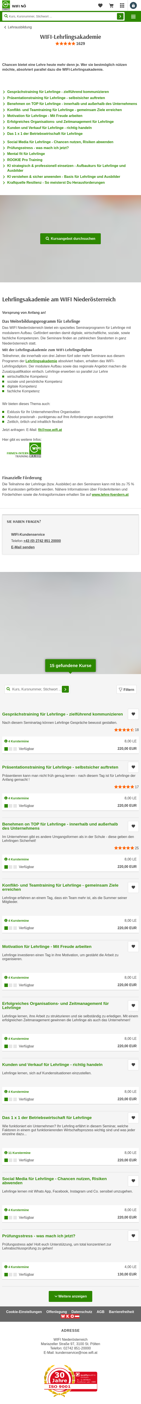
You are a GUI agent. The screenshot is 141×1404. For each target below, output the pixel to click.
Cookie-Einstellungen (24, 1312)
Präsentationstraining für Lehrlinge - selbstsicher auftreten (56, 98)
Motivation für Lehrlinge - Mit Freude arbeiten (44, 116)
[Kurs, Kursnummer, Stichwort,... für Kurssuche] (37, 689)
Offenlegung (56, 1312)
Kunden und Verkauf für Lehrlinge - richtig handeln (49, 128)
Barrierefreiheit (121, 1312)
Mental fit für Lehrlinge (26, 154)
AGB (100, 1312)
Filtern (126, 690)
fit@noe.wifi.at (50, 430)
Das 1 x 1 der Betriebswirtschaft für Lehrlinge (45, 134)
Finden (120, 16)
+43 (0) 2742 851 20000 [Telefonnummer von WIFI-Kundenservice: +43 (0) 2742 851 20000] (42, 541)
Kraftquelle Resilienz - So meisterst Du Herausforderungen (56, 182)
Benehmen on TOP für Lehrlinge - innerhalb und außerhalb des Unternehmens (72, 104)
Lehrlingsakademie (41, 361)
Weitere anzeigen (70, 1295)
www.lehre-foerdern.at (110, 494)
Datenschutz (81, 1312)
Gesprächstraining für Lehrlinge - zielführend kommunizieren (58, 92)
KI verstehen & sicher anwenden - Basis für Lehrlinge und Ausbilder (63, 177)
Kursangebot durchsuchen (70, 238)
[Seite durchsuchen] (63, 16)
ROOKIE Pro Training (24, 160)
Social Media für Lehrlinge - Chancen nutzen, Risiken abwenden (60, 142)
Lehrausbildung (20, 27)
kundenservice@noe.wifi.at (76, 1352)
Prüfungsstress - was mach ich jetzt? (38, 148)
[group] (70, 43)
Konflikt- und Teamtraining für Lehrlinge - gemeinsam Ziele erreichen (64, 110)
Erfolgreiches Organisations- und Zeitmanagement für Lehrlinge (60, 122)
